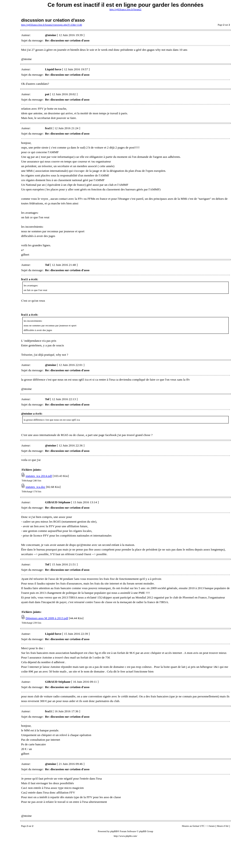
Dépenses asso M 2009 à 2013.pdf (47, 618)
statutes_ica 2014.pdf (39, 476)
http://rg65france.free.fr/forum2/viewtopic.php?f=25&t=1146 (51, 25)
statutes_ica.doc (35, 487)
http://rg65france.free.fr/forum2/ (125, 9)
